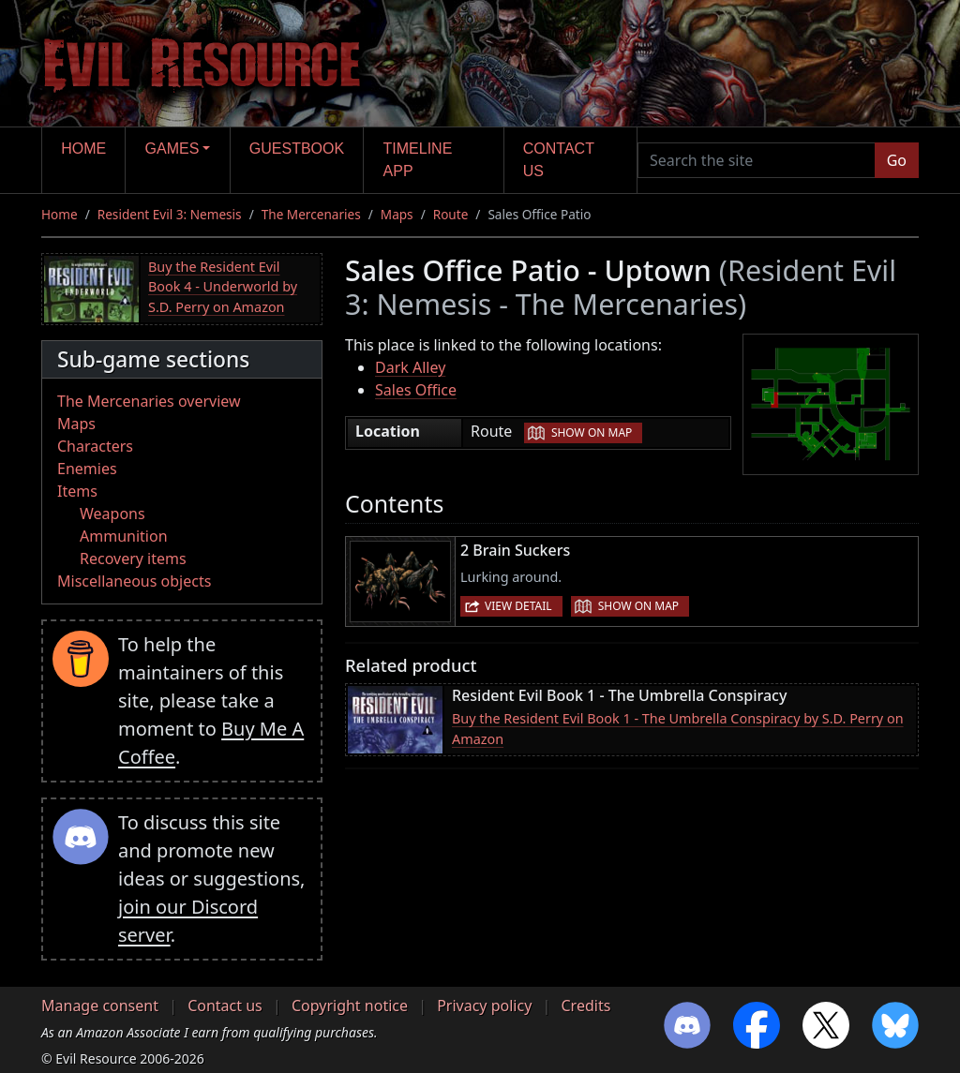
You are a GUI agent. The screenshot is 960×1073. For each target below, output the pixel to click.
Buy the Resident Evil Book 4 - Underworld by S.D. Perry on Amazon (222, 287)
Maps (397, 214)
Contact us (558, 160)
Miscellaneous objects (134, 581)
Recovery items (133, 558)
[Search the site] (757, 160)
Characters (95, 446)
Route (451, 214)
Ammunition (124, 536)
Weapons (112, 513)
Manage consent (99, 1005)
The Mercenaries (311, 214)
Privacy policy (484, 1005)
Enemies (87, 468)
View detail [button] (518, 606)
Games (172, 148)
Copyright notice (350, 1005)
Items (77, 491)
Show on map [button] (591, 432)
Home (83, 148)
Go (897, 160)
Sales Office (416, 390)
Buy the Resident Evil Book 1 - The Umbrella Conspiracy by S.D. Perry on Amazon (678, 728)
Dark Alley (410, 367)
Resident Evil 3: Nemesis (170, 214)
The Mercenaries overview (149, 401)
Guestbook (296, 148)
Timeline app (418, 160)
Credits (585, 1005)
